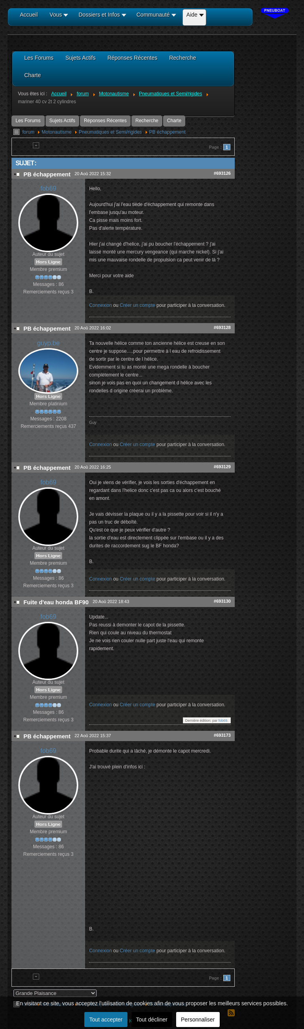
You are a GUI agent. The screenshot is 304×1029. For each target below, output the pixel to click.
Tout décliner (151, 1019)
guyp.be (48, 343)
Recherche (146, 120)
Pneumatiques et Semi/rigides (110, 132)
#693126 (222, 173)
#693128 (222, 327)
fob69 (48, 188)
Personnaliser (198, 1019)
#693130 (222, 601)
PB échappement (167, 132)
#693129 (222, 466)
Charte (174, 120)
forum (28, 132)
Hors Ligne (48, 262)
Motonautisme (56, 132)
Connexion (100, 305)
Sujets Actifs (62, 120)
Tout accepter (105, 1019)
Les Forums (27, 120)
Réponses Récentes (105, 120)
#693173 (222, 735)
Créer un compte (137, 305)
